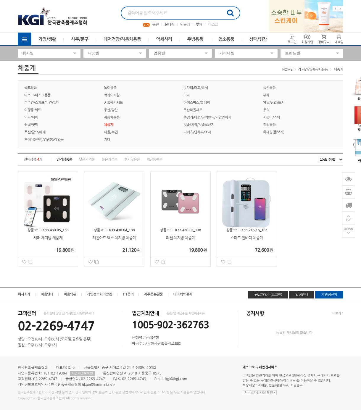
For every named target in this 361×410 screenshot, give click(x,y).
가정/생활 (47, 39)
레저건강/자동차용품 (122, 39)
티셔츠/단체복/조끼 (197, 132)
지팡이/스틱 (271, 117)
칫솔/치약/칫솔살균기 (198, 125)
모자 (186, 95)
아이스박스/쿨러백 (196, 102)
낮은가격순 (87, 159)
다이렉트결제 (182, 294)
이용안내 (47, 294)
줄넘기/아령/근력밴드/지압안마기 (207, 117)
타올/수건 (111, 132)
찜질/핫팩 (31, 125)
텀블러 (185, 24)
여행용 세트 (32, 110)
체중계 (338, 69)
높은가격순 (109, 159)
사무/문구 (79, 39)
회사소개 (24, 294)
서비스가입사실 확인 (259, 392)
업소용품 (226, 39)
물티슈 (169, 24)
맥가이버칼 (112, 95)
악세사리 (164, 39)
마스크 (213, 24)
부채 (199, 24)
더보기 (337, 313)
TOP (348, 220)
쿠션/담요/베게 (35, 132)
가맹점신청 (329, 294)
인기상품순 (64, 159)
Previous (335, 9)
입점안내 (301, 294)
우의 (266, 110)
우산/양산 (111, 110)
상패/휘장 (258, 39)
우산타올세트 (192, 110)
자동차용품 (112, 117)
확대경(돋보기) (273, 132)
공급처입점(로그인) (268, 294)
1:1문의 (128, 294)
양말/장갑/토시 (273, 102)
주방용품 (195, 39)
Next (340, 9)
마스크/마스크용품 (37, 95)
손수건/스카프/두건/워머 (41, 102)
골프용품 (30, 88)
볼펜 (155, 24)
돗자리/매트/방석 (195, 88)
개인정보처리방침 (99, 294)
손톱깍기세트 (113, 102)
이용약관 (70, 294)
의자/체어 (31, 117)
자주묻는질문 (153, 294)
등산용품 (269, 88)
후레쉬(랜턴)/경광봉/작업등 (44, 139)
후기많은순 (132, 159)
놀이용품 (110, 88)
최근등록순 (154, 159)
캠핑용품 (269, 125)
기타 (107, 139)
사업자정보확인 (82, 373)
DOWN (348, 229)
